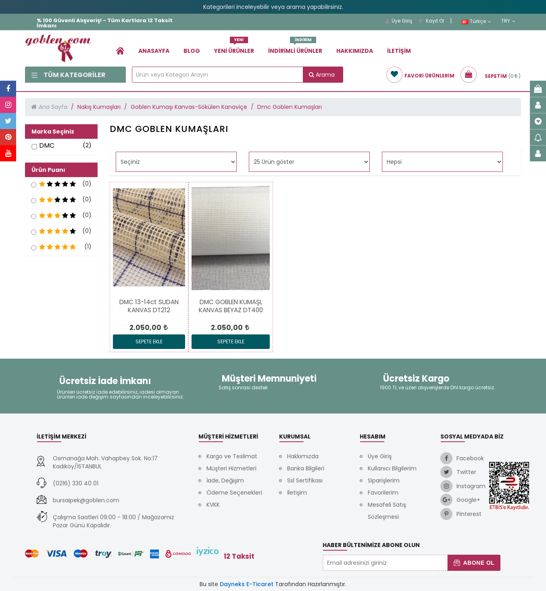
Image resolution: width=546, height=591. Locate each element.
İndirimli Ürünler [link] (295, 48)
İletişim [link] (399, 51)
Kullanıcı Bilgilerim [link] (392, 468)
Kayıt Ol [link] (431, 20)
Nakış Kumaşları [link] (99, 107)
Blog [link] (191, 51)
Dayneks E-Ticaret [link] (246, 584)
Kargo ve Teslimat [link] (231, 456)
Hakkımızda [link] (354, 51)
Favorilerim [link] (383, 493)
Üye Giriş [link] (398, 20)
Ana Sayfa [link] (53, 107)
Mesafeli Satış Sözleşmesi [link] (387, 511)
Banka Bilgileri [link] (305, 468)
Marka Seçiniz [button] (52, 131)
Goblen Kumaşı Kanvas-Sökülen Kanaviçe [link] (189, 107)
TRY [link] (508, 21)
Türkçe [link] (476, 21)
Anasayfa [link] (153, 51)
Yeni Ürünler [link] (234, 48)
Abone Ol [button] (474, 563)
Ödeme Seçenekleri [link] (234, 493)
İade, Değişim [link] (225, 480)
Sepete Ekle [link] (149, 341)
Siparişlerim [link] (384, 480)
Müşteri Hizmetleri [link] (231, 468)
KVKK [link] (213, 505)
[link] (120, 51)
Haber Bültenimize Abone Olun (371, 545)
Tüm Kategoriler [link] (68, 74)
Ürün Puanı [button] (48, 170)
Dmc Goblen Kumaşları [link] (289, 107)
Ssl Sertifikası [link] (305, 480)
